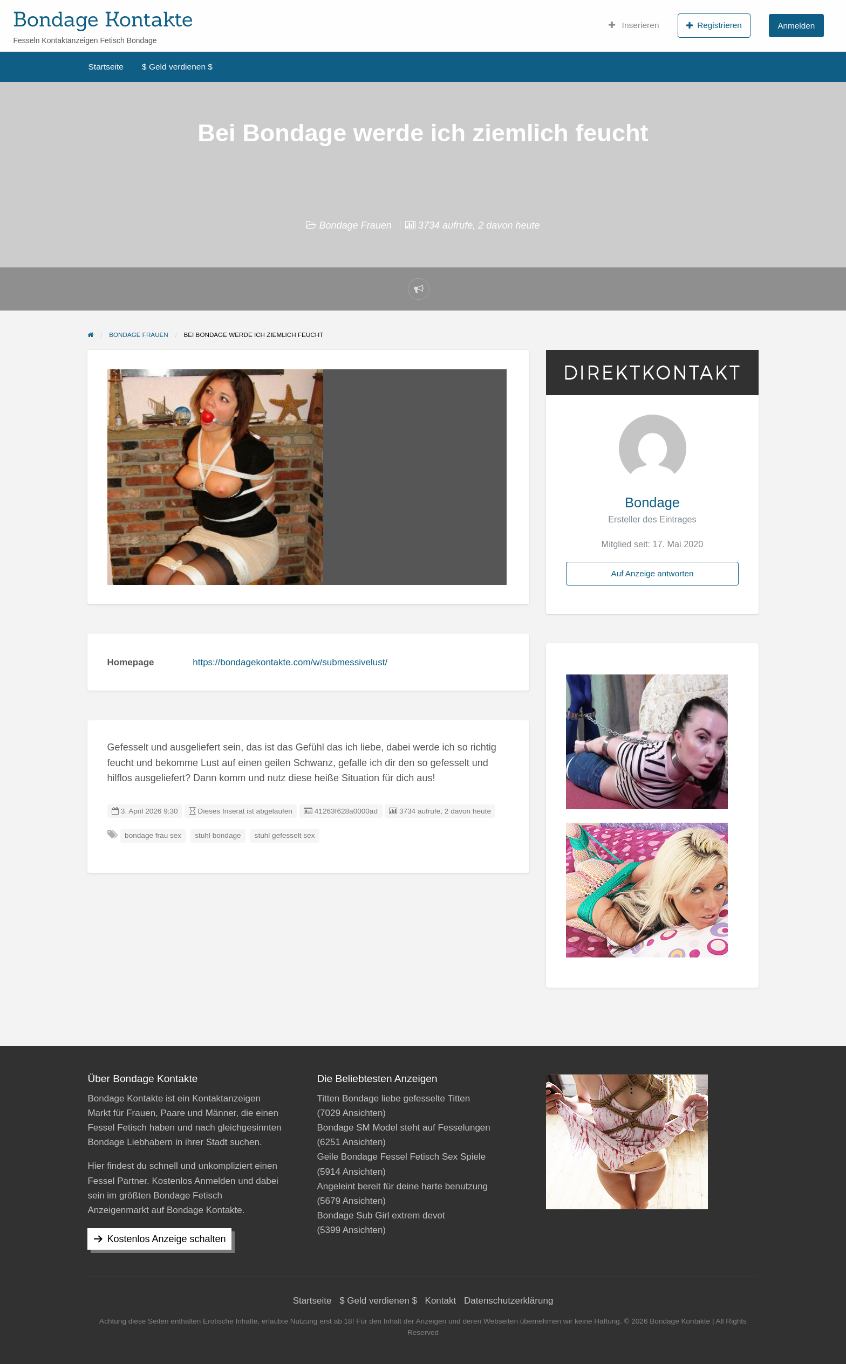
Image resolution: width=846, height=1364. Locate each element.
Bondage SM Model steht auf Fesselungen (403, 1127)
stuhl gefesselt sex (285, 835)
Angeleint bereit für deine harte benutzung (402, 1186)
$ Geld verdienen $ (177, 66)
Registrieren (714, 25)
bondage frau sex (153, 835)
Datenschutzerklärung (508, 1301)
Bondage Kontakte (103, 19)
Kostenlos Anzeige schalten (166, 1239)
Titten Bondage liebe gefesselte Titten (393, 1098)
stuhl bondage (218, 835)
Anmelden (796, 25)
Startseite (106, 66)
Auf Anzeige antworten (652, 573)
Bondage (652, 502)
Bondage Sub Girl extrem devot (381, 1215)
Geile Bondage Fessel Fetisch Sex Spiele (401, 1157)
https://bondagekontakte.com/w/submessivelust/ (290, 662)
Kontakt (440, 1301)
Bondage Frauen (355, 225)
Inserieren (634, 25)
